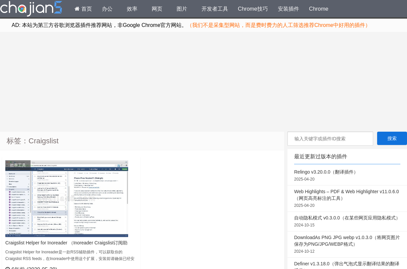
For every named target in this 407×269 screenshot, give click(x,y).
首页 (83, 9)
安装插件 (288, 9)
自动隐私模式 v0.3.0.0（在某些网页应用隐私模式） (347, 221)
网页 (157, 9)
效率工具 (18, 165)
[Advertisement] (203, 81)
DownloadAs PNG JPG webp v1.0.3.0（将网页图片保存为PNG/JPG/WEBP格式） (347, 245)
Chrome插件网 (31, 9)
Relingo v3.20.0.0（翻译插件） (347, 176)
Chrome (318, 9)
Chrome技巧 (253, 9)
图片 (182, 9)
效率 (132, 9)
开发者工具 (215, 9)
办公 (107, 9)
